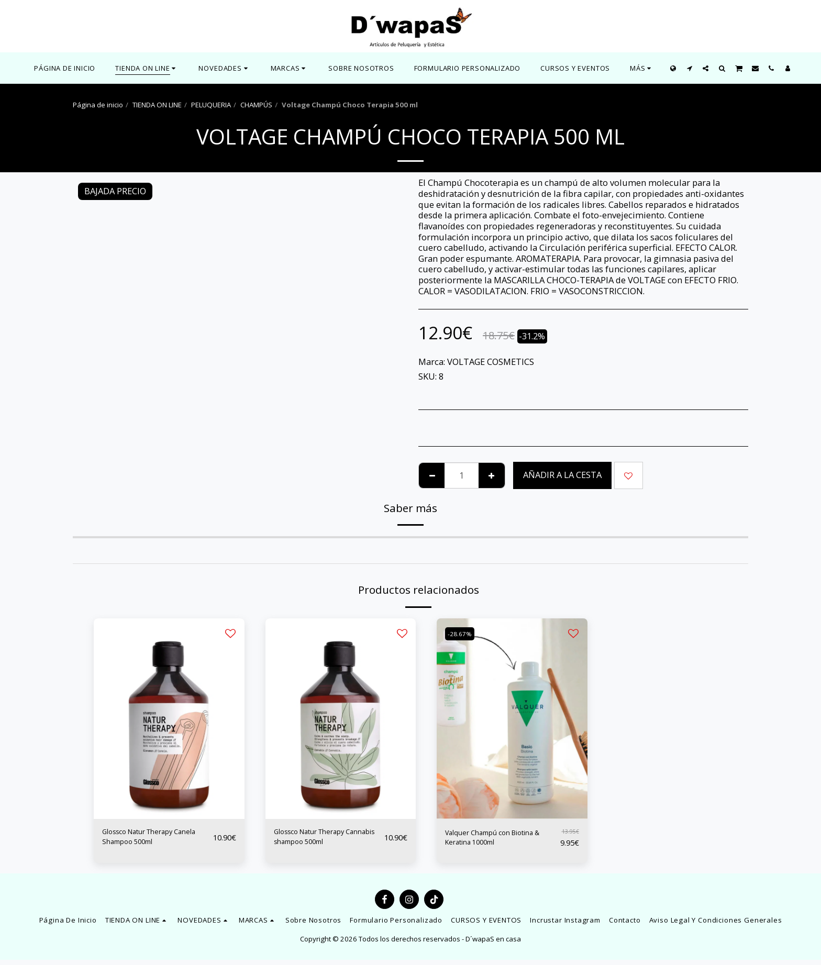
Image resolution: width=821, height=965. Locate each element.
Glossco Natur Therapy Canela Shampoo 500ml (149, 839)
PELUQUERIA (211, 104)
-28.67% (462, 633)
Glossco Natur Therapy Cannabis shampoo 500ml (326, 839)
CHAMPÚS (256, 104)
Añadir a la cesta (562, 475)
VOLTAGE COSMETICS (490, 362)
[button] (224, 68)
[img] (169, 718)
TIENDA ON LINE (157, 104)
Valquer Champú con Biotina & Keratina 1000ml (498, 839)
